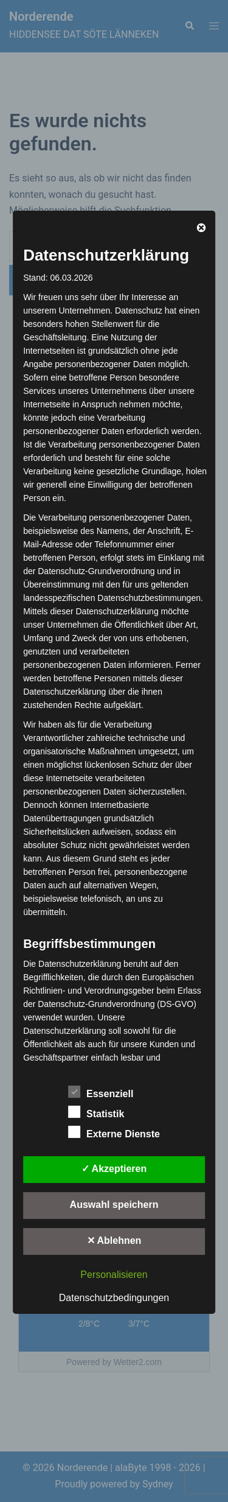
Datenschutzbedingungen (114, 1298)
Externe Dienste (114, 1132)
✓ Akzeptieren (114, 1168)
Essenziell (100, 1092)
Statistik (96, 1112)
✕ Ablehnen (114, 1240)
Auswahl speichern (114, 1204)
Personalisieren (113, 1274)
